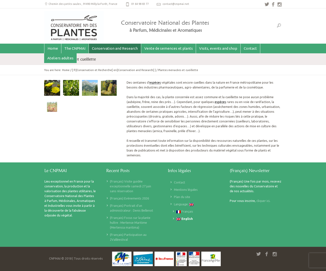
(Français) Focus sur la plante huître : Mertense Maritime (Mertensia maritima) (130, 222)
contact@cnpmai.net (176, 3)
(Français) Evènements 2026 (129, 198)
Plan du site (182, 197)
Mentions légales (186, 189)
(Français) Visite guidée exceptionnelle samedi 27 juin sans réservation (130, 186)
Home (66, 70)
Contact (179, 182)
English (184, 219)
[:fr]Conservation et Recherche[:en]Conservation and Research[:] (114, 70)
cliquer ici (262, 200)
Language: (184, 204)
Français (184, 211)
